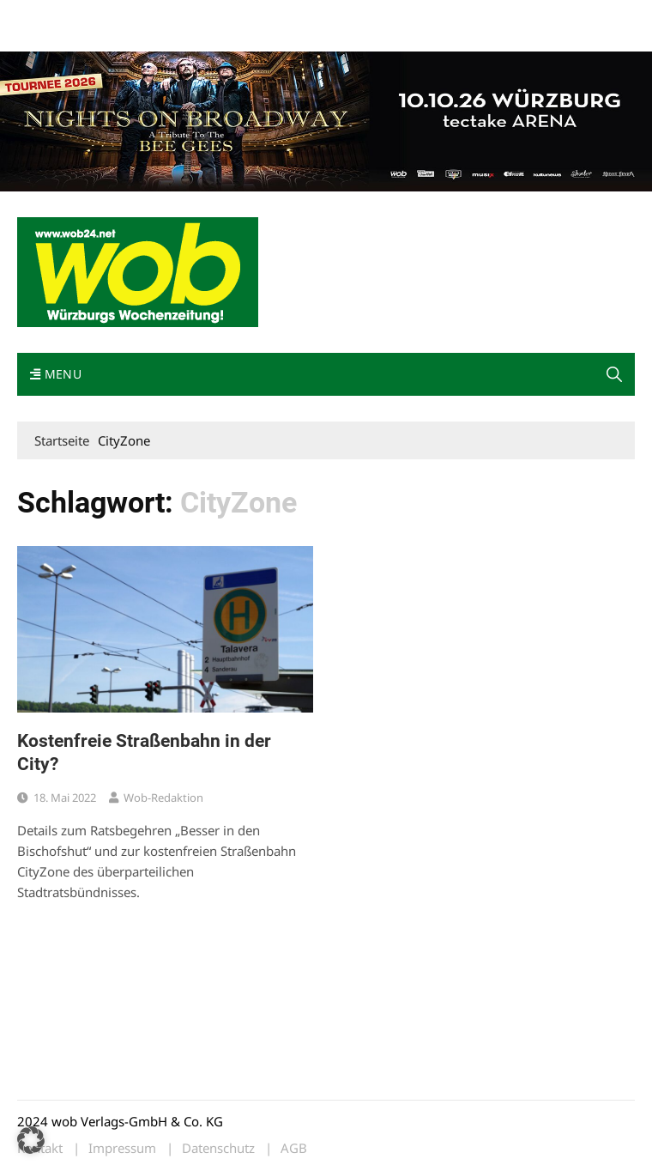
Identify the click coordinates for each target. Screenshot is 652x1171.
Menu (56, 374)
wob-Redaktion (163, 797)
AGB (294, 1148)
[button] (31, 1140)
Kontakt (212, 15)
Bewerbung (46, 36)
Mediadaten (48, 15)
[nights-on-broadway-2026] (326, 119)
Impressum (271, 15)
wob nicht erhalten (136, 15)
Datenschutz (218, 1148)
